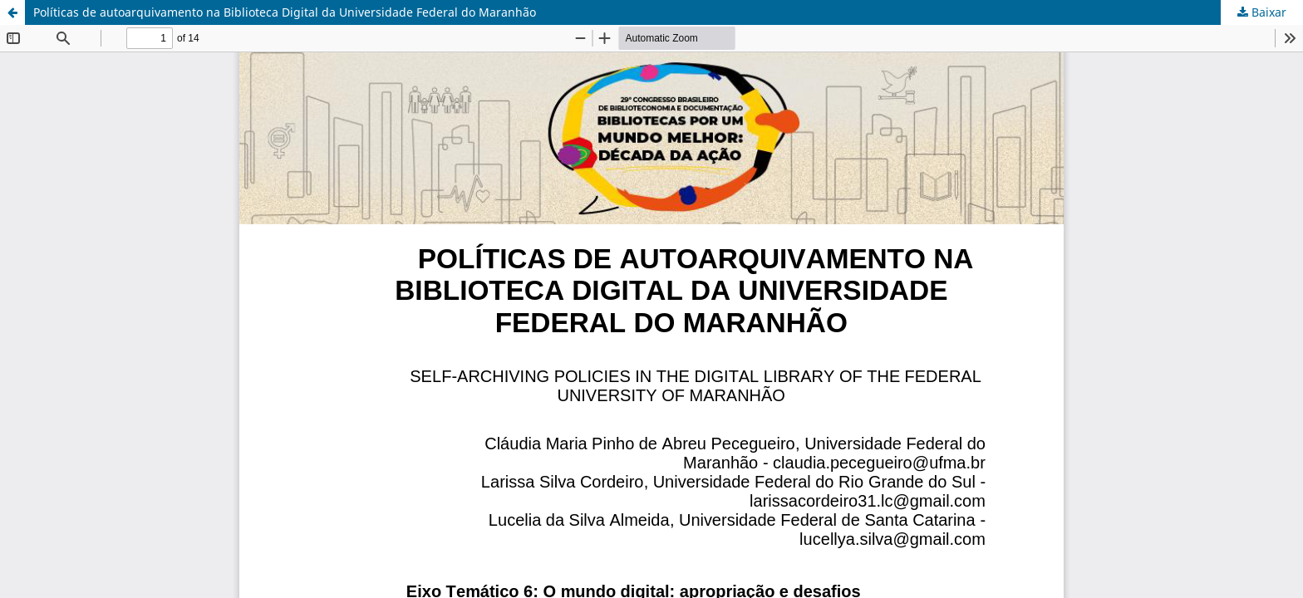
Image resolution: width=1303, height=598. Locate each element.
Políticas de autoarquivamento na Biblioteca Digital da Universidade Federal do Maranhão (284, 12)
